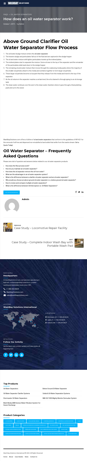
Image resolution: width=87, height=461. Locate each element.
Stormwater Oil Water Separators (15, 398)
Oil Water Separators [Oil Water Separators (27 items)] (69, 425)
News (26, 457)
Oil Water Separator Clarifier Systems (16, 393)
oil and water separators (42, 139)
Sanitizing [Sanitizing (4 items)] (64, 429)
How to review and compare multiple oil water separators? (26, 183)
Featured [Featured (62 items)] (8, 425)
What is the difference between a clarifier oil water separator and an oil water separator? (37, 177)
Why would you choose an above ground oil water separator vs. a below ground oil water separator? (41, 180)
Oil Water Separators (21, 15)
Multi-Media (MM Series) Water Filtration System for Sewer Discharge (21, 404)
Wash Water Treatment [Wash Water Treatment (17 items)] (32, 433)
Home (5, 457)
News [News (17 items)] (17, 425)
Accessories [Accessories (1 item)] (8, 421)
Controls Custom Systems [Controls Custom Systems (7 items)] (65, 421)
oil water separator (41, 54)
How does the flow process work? (17, 166)
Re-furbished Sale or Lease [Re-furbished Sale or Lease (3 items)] (49, 429)
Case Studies (19, 457)
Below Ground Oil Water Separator (55, 389)
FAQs (5, 15)
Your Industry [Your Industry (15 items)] (72, 433)
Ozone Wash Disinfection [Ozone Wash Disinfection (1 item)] (13, 429)
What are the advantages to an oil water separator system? (27, 174)
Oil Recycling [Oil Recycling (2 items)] (54, 425)
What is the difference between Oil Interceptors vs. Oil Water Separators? (31, 186)
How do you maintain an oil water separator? (21, 169)
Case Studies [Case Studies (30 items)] (20, 421)
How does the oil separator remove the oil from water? (25, 171)
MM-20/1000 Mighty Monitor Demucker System (60, 398)
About (11, 457)
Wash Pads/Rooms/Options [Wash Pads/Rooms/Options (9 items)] (13, 433)
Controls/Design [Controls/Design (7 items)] (49, 421)
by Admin (20, 24)
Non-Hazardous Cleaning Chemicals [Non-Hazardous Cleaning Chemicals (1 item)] (34, 425)
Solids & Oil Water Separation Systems (56, 393)
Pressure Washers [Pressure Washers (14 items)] (30, 429)
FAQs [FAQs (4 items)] (79, 421)
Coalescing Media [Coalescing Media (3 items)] (34, 421)
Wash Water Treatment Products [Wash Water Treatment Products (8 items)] (54, 433)
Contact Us (33, 457)
